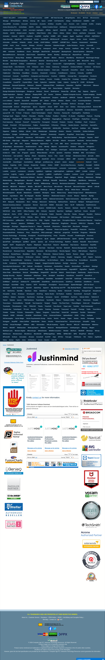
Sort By (63, 417)
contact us (36, 397)
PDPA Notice (52, 617)
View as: (29, 417)
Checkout (95, 12)
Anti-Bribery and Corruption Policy (73, 617)
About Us (24, 617)
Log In (101, 12)
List (36, 417)
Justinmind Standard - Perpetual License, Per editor (69, 439)
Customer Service (34, 617)
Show (66, 414)
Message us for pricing (34, 448)
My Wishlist (82, 12)
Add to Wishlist (31, 450)
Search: (68, 2)
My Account (74, 12)
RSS (61, 619)
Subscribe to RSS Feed (72, 349)
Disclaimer (44, 617)
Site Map (45, 619)
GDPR (60, 617)
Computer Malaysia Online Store (13, 362)
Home (4, 345)
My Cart (89, 12)
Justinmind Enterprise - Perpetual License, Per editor (34, 439)
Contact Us (53, 619)
